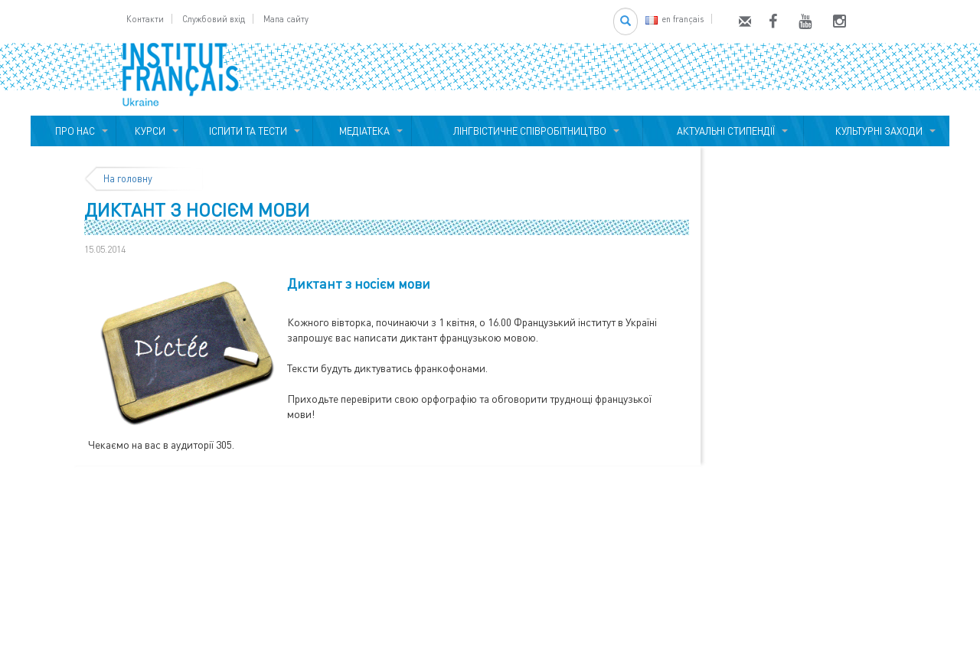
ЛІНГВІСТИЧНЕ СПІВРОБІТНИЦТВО (527, 131)
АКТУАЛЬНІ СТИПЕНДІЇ (723, 131)
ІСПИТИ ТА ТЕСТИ (248, 131)
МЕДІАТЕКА (362, 131)
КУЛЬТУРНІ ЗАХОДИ (877, 131)
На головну (127, 178)
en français (674, 19)
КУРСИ (150, 131)
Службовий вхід (213, 19)
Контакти (145, 19)
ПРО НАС (73, 131)
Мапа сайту (286, 19)
